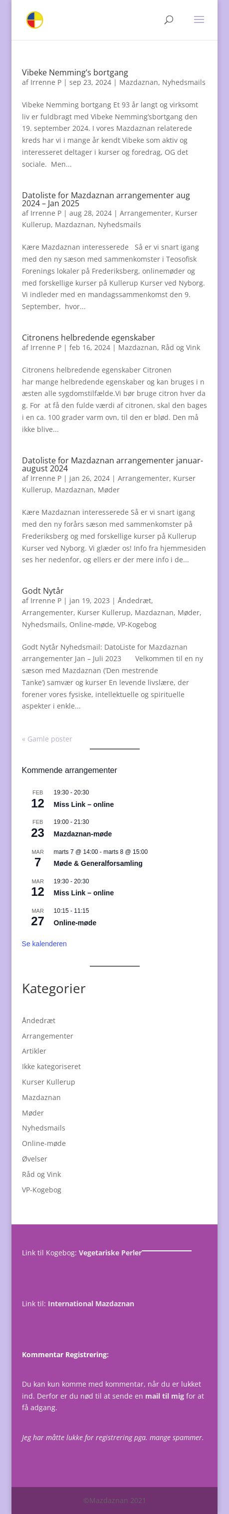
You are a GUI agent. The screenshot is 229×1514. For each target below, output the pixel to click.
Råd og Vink (180, 347)
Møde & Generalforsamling (98, 863)
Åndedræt (134, 600)
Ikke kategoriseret (51, 1066)
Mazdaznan (138, 82)
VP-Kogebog (137, 624)
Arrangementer (145, 213)
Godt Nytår (43, 590)
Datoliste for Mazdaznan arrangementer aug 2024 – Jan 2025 (106, 199)
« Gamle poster (47, 739)
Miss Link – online (84, 804)
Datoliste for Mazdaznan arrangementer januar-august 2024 (112, 464)
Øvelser (34, 1158)
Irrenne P (45, 82)
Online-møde (91, 624)
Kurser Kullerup (104, 612)
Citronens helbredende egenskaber (88, 337)
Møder (109, 489)
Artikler (34, 1051)
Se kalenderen (44, 944)
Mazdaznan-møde (83, 834)
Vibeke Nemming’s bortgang (75, 72)
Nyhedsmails (184, 82)
